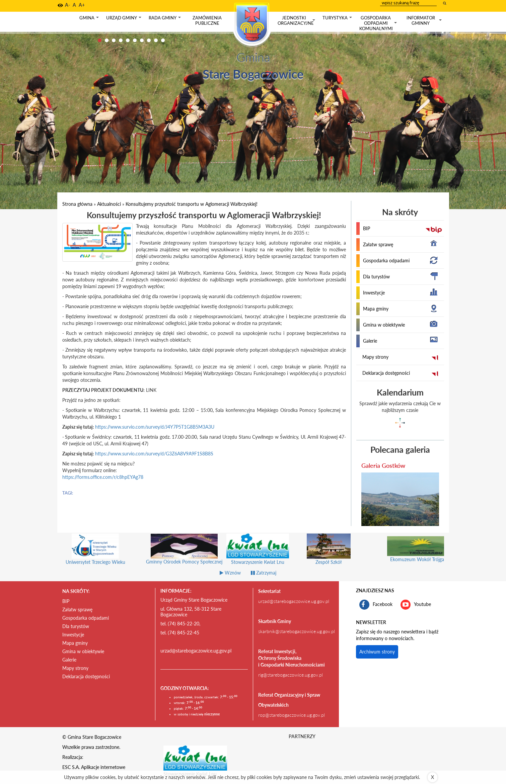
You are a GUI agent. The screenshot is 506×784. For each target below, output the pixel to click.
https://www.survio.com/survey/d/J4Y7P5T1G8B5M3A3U (154, 427)
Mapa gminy (375, 309)
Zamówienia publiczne (207, 20)
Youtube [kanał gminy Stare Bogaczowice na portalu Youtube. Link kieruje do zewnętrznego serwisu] (416, 605)
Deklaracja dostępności (386, 373)
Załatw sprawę (378, 244)
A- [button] (67, 5)
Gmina (89, 19)
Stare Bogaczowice (253, 74)
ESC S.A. (71, 767)
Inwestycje (374, 292)
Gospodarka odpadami (386, 260)
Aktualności (109, 204)
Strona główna (77, 204)
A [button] (74, 5)
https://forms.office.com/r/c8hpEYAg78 (102, 477)
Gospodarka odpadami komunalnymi (378, 23)
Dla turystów (376, 276)
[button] (60, 5)
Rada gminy (165, 19)
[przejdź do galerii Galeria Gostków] (400, 499)
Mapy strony (375, 357)
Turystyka (337, 19)
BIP (366, 228)
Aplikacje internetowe (103, 767)
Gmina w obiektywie (384, 325)
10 (163, 40)
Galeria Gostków (383, 465)
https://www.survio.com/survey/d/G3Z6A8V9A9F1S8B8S (154, 453)
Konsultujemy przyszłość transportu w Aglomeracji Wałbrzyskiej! (192, 204)
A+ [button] (82, 5)
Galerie (370, 341)
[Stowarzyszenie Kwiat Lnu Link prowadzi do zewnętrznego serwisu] (195, 758)
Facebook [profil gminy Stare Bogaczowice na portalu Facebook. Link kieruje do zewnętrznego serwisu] (375, 605)
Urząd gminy (124, 19)
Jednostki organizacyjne (297, 20)
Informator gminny (425, 20)
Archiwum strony (377, 652)
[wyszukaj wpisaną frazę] (445, 3)
